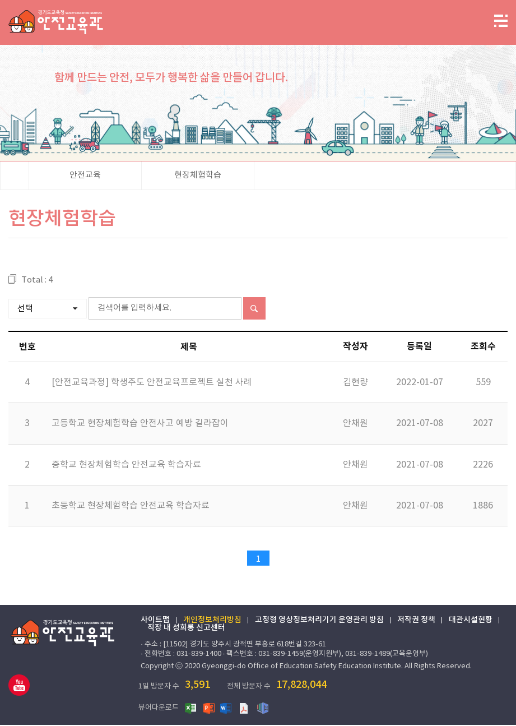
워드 (229, 708)
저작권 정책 (417, 622)
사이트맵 (155, 622)
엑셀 (194, 708)
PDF (247, 708)
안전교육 (85, 176)
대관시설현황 (471, 622)
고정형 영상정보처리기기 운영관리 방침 (319, 622)
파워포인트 (212, 708)
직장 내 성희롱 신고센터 (187, 629)
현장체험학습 (197, 176)
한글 (265, 708)
